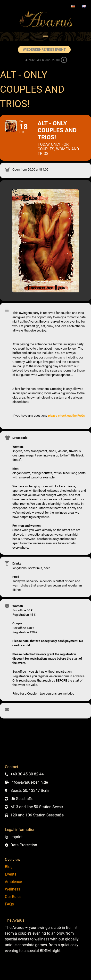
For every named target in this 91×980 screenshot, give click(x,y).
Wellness (12, 889)
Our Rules (13, 896)
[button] (45, 36)
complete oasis (54, 357)
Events (10, 874)
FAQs (9, 904)
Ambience (13, 881)
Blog (9, 866)
